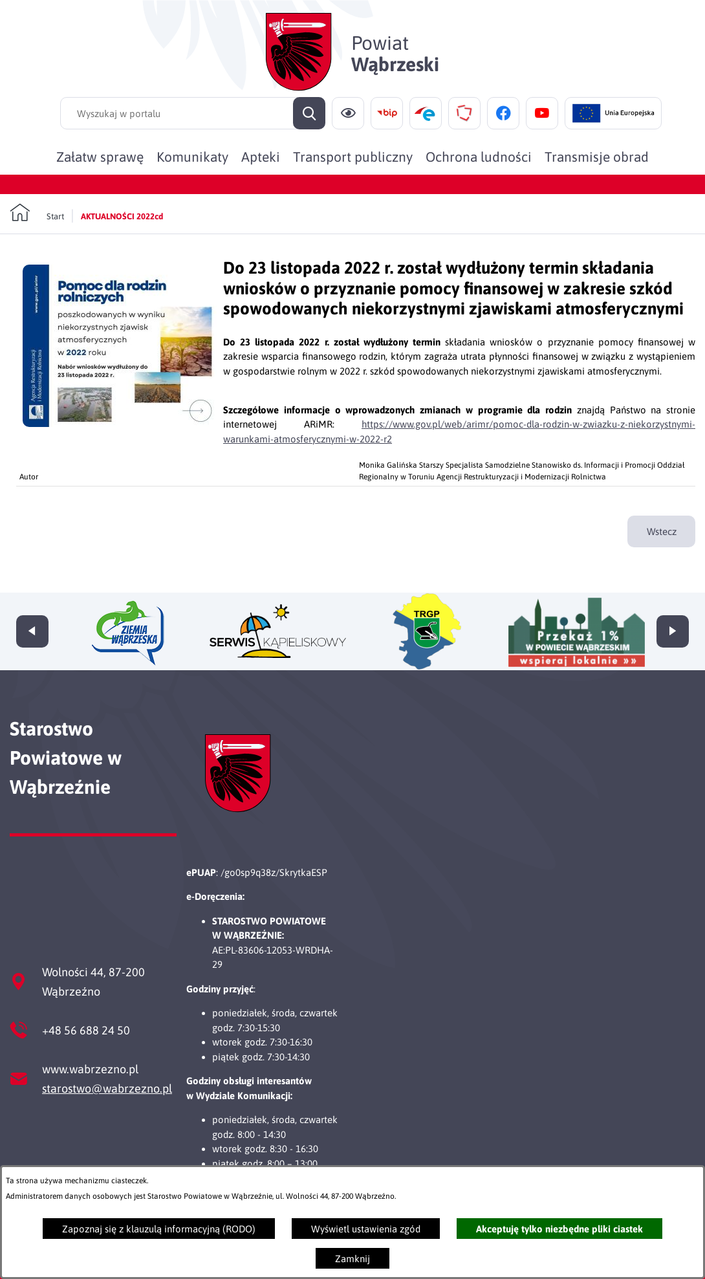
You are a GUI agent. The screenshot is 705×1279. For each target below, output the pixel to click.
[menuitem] (100, 156)
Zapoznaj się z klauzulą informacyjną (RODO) (158, 1228)
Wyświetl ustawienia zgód (365, 1228)
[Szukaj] (309, 113)
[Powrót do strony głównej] (37, 212)
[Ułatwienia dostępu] (348, 113)
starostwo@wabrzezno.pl (107, 1088)
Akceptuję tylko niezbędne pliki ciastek (559, 1228)
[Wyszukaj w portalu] (192, 113)
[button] (120, 423)
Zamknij (352, 1258)
